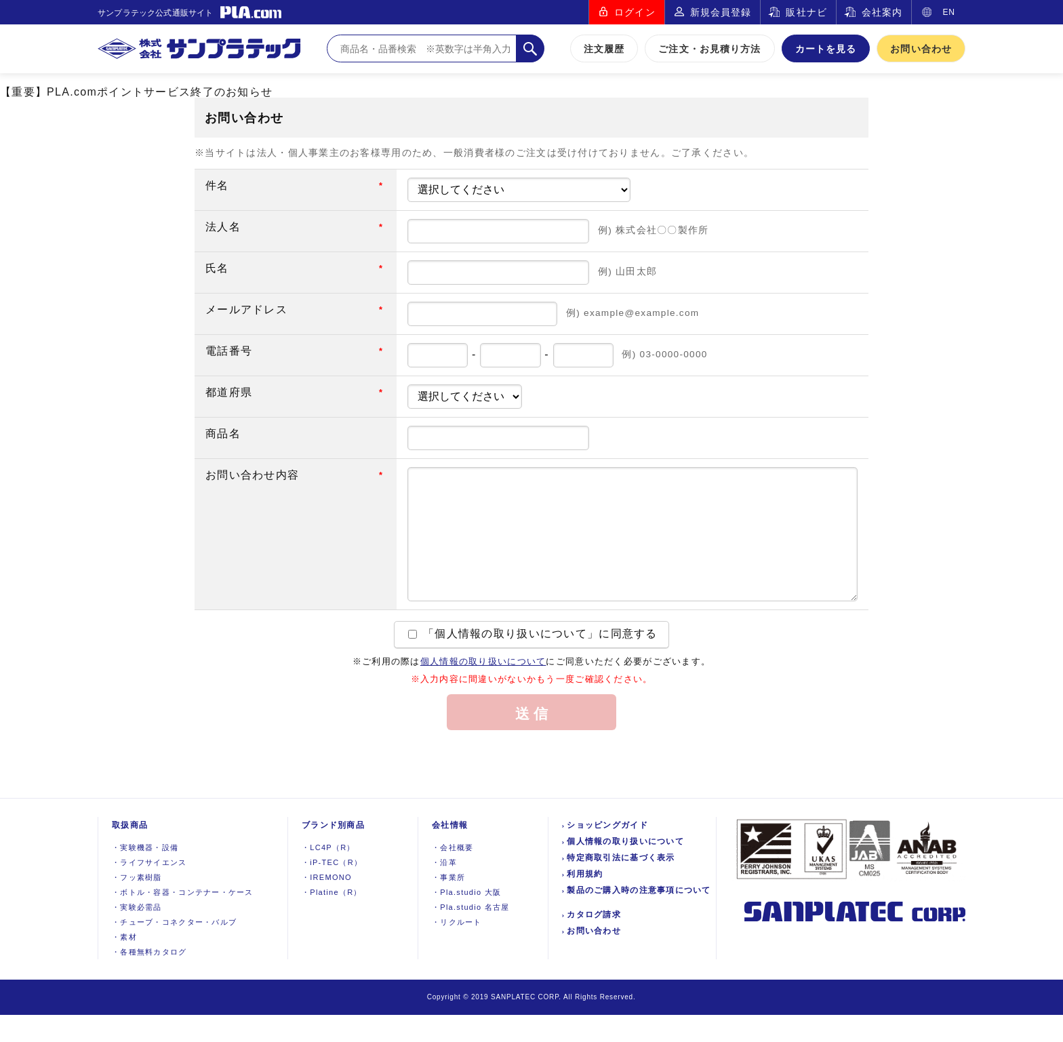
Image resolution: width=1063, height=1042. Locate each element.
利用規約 (585, 901)
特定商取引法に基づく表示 (621, 884)
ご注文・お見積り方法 (709, 48)
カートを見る (826, 48)
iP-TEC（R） (332, 889)
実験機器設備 (145, 874)
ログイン (634, 12)
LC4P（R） (328, 874)
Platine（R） (332, 919)
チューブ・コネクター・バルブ (174, 949)
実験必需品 (137, 934)
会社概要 (452, 874)
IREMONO (327, 904)
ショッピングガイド (607, 852)
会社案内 (882, 12)
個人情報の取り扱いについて (483, 688)
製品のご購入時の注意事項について (638, 917)
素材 (124, 964)
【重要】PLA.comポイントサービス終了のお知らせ (136, 92)
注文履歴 (604, 48)
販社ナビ (806, 12)
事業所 (448, 904)
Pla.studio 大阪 (466, 919)
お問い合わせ (921, 48)
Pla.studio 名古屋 (471, 934)
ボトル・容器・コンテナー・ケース (183, 919)
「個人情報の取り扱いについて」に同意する (532, 660)
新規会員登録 (721, 12)
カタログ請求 (594, 941)
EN (948, 12)
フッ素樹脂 (137, 904)
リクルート (457, 949)
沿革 (444, 889)
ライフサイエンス (149, 889)
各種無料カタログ (149, 979)
